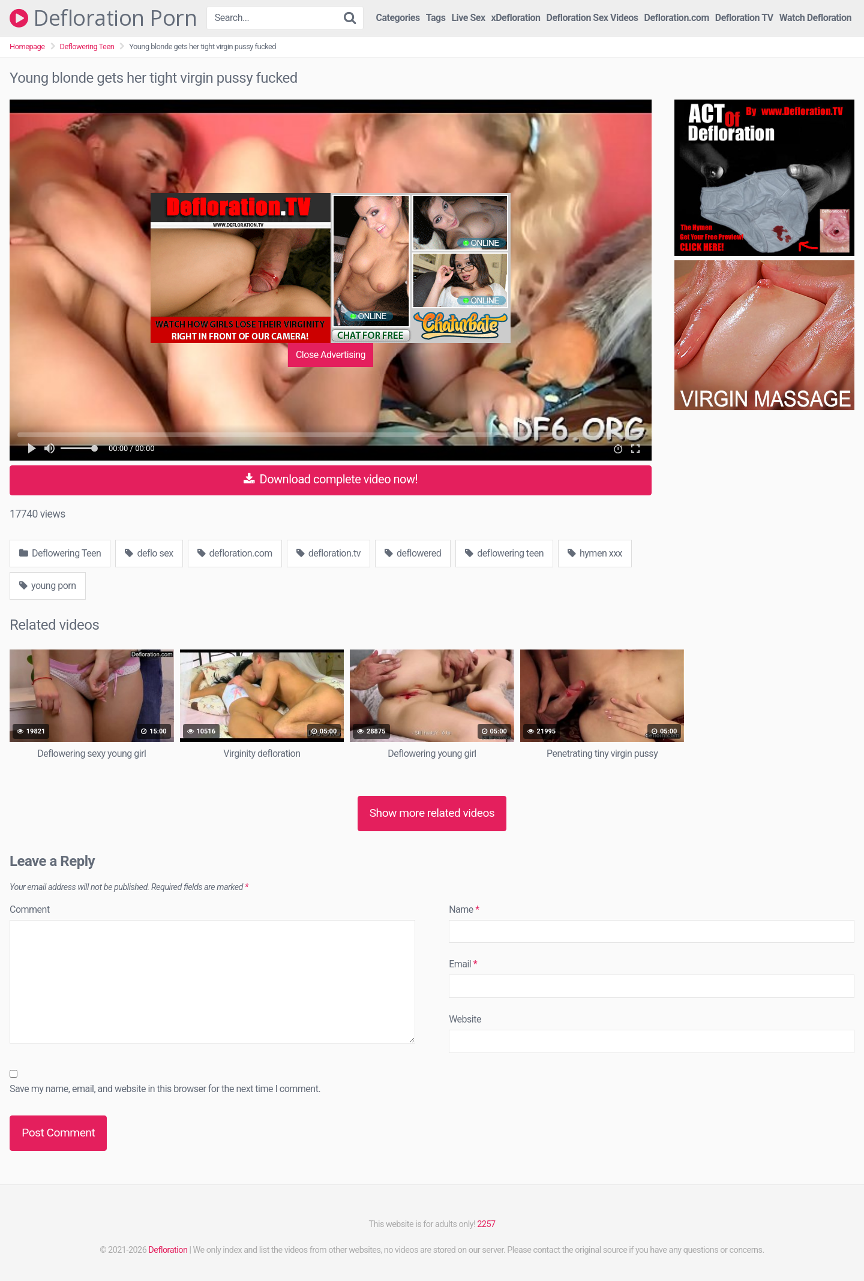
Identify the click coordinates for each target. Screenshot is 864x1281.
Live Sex (468, 17)
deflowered (413, 553)
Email (463, 964)
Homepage (27, 46)
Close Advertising (330, 354)
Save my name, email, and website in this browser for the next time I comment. (165, 1088)
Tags (436, 17)
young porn (47, 585)
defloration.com (234, 553)
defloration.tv (328, 553)
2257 (486, 1224)
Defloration (167, 1250)
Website (465, 1019)
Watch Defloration (815, 17)
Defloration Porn (103, 18)
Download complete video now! (331, 479)
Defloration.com (676, 17)
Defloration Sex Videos (592, 17)
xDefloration (516, 17)
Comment (30, 909)
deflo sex (149, 553)
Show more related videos (432, 813)
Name (464, 909)
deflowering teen (504, 553)
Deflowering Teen (87, 46)
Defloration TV (744, 17)
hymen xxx (595, 553)
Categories (398, 17)
